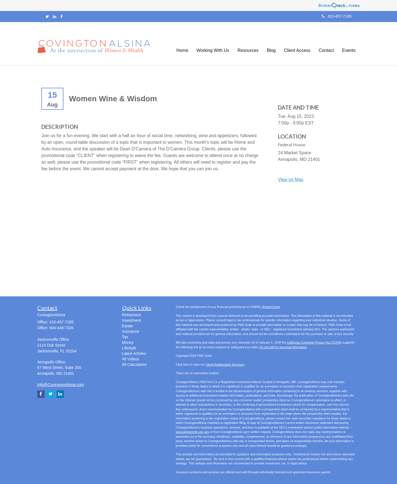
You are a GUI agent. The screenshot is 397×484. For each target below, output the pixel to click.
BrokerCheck (271, 307)
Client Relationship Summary (225, 364)
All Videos (130, 359)
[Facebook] (61, 16)
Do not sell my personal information (283, 347)
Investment (131, 320)
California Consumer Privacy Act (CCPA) (314, 342)
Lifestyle (129, 348)
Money (128, 342)
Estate (127, 326)
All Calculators (134, 364)
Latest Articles (134, 353)
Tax (125, 337)
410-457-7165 (337, 16)
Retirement (131, 315)
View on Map (290, 179)
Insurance (130, 331)
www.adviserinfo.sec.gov (192, 432)
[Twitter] (47, 16)
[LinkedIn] (54, 16)
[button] (213, 43)
